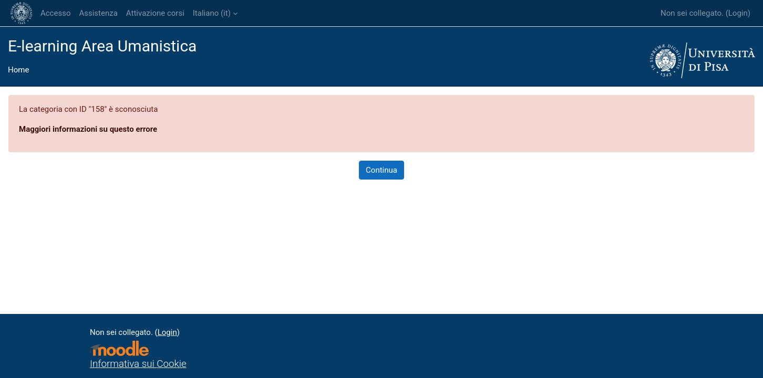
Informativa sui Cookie (138, 364)
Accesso (55, 13)
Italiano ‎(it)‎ (212, 13)
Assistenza (98, 13)
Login (738, 13)
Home (18, 70)
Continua (381, 170)
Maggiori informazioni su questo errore (88, 129)
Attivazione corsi (155, 13)
